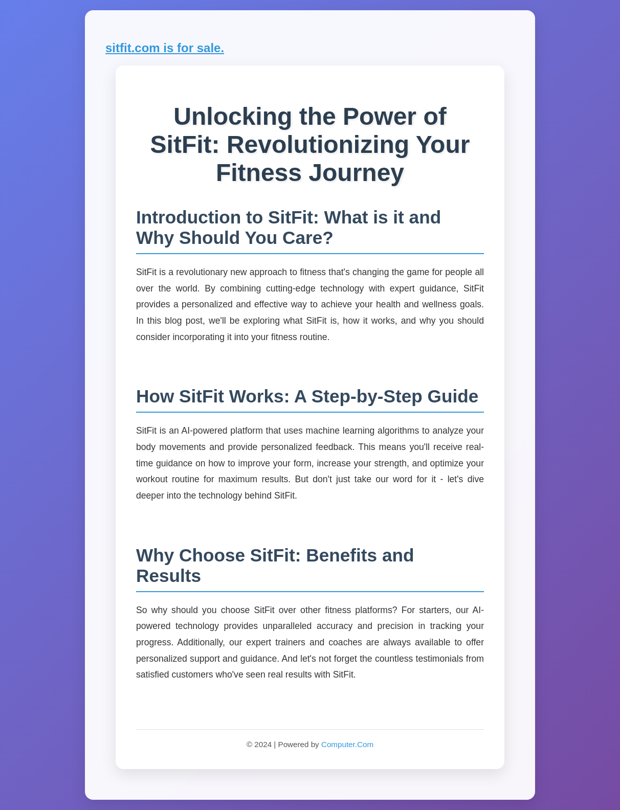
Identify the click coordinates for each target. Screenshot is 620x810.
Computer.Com (347, 744)
